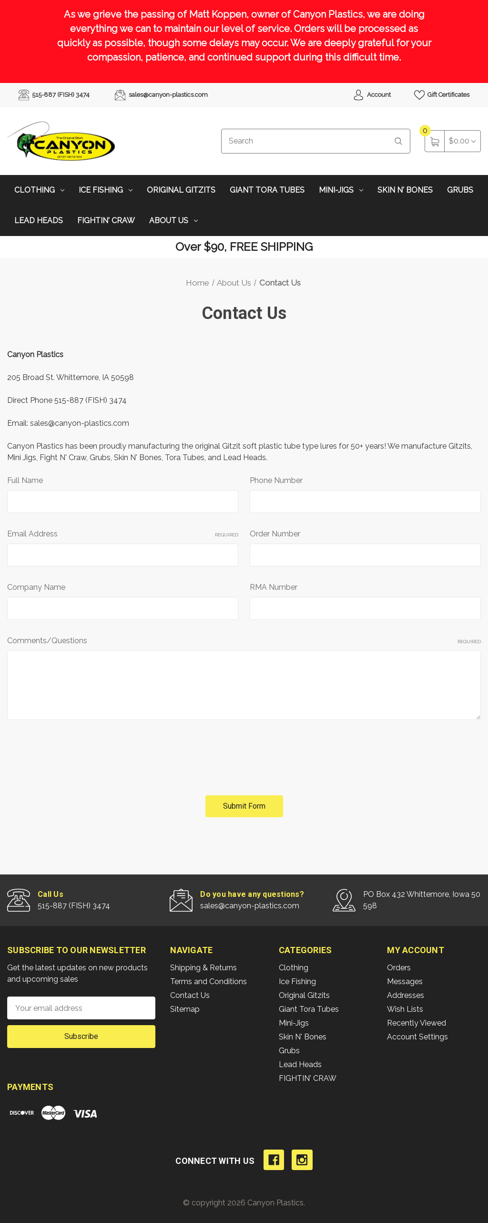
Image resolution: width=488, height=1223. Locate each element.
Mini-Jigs (341, 190)
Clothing (39, 190)
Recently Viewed (416, 1023)
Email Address (122, 533)
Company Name (36, 587)
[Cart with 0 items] (462, 140)
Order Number (275, 533)
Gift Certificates (441, 95)
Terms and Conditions (208, 981)
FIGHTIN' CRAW (106, 220)
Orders (399, 967)
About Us (173, 220)
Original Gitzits (181, 190)
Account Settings (417, 1036)
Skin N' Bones (405, 190)
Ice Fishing (105, 190)
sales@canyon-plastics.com (161, 95)
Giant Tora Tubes (267, 190)
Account (371, 95)
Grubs (460, 190)
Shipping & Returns (203, 967)
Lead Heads (38, 220)
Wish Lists (405, 1009)
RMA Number (273, 587)
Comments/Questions (244, 640)
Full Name (25, 480)
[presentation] (79, 753)
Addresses (405, 995)
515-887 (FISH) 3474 (54, 95)
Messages (405, 981)
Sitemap (185, 1009)
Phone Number (276, 480)
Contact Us (190, 995)
